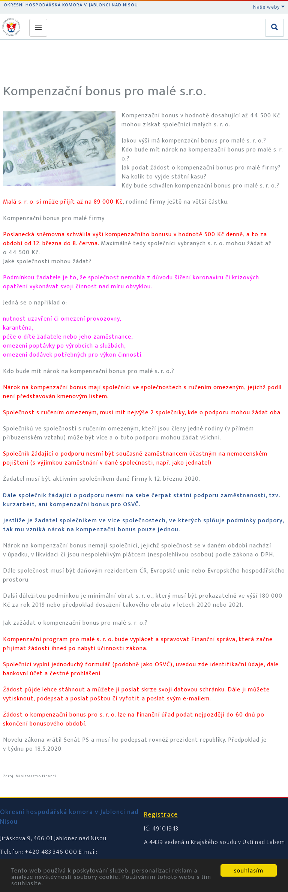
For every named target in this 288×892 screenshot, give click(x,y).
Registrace (161, 814)
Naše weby (269, 7)
